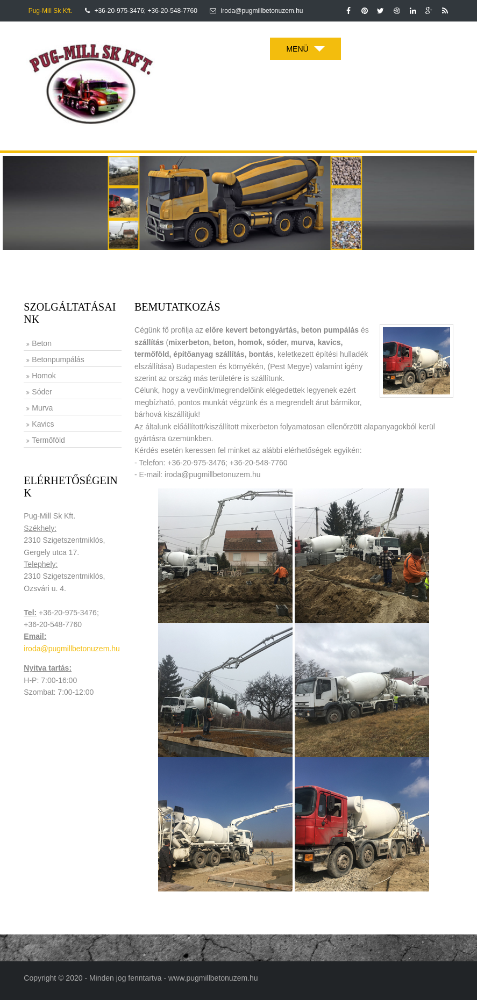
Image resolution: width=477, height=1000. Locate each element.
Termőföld (48, 440)
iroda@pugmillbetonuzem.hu (71, 648)
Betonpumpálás (58, 359)
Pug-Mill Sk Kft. (51, 11)
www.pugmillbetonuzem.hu (213, 978)
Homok (43, 375)
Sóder (42, 391)
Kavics (43, 424)
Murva (42, 408)
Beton (42, 343)
